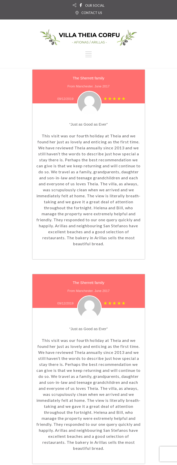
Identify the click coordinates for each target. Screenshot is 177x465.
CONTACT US (91, 13)
